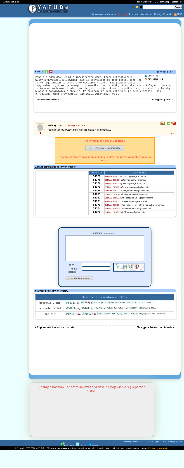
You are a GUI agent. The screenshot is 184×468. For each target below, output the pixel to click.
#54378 (131, 313)
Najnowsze (96, 14)
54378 (97, 182)
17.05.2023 (162, 72)
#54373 (120, 312)
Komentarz (103, 238)
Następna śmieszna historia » (156, 337)
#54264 (133, 318)
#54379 (141, 313)
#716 (151, 324)
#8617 (129, 324)
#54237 (143, 318)
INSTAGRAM (67, 456)
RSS (178, 14)
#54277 (100, 318)
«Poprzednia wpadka (48, 104)
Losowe (134, 14)
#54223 (152, 318)
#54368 (109, 312)
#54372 (150, 313)
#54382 (72, 313)
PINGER (93, 456)
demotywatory (64, 458)
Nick (71, 274)
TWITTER (81, 456)
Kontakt (167, 14)
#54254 (122, 318)
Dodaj (157, 14)
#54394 (86, 312)
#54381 (98, 312)
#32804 (161, 324)
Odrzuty (122, 14)
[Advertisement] (13, 234)
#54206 (87, 318)
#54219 (73, 318)
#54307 (111, 318)
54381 (97, 203)
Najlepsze (110, 14)
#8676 (117, 324)
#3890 (91, 324)
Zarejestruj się (162, 2)
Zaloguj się (177, 2)
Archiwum (146, 14)
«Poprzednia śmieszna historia (54, 337)
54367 (97, 207)
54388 (97, 199)
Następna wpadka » (162, 104)
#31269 (141, 324)
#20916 (104, 324)
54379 (97, 216)
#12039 (74, 324)
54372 (97, 190)
